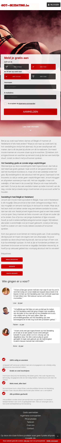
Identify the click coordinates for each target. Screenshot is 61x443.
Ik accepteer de (21, 103)
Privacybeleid (30, 419)
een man (43, 67)
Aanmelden (30, 111)
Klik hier (26, 441)
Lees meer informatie (31, 127)
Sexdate (12, 266)
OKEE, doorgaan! (52, 441)
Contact (30, 428)
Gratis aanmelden (30, 412)
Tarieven (30, 422)
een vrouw (18, 67)
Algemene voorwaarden (30, 416)
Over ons (30, 425)
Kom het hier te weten (30, 35)
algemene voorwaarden (27, 103)
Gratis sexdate (11, 273)
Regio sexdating (12, 259)
